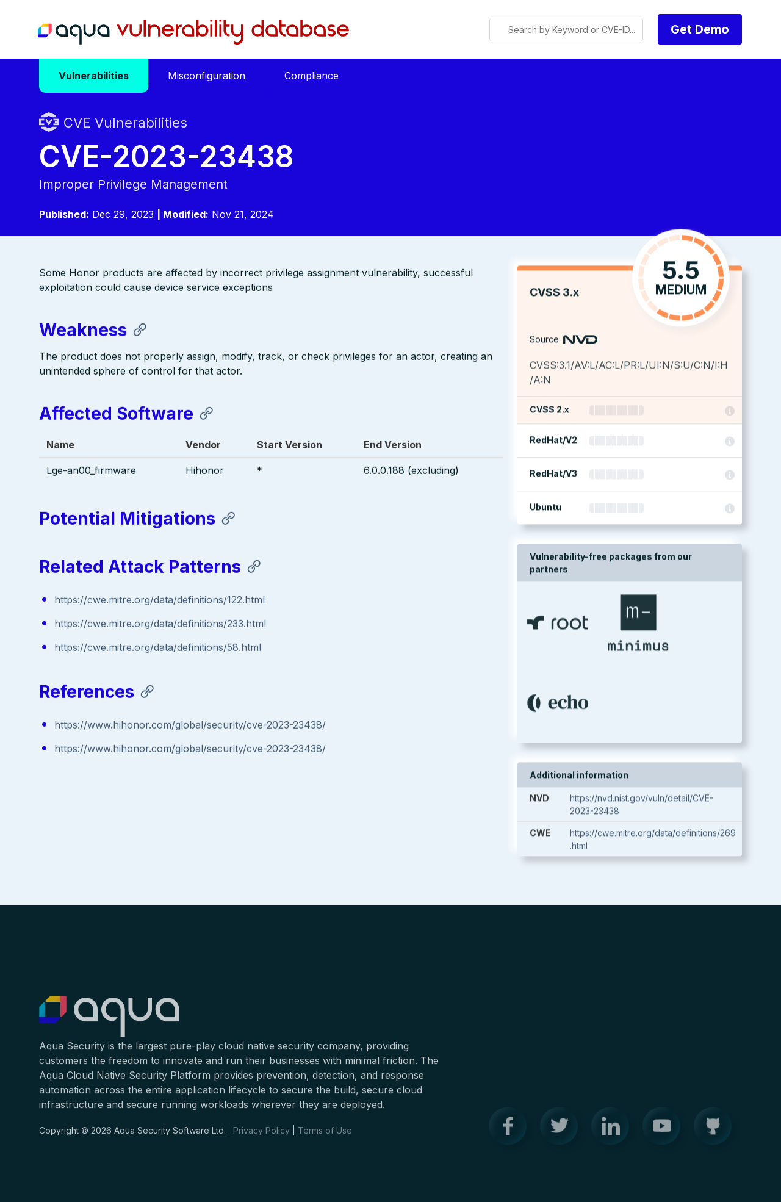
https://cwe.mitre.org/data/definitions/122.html (159, 601)
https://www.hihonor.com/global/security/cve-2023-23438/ (190, 726)
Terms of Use (325, 1137)
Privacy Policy (261, 1137)
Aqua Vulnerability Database (193, 32)
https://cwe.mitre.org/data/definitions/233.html (160, 625)
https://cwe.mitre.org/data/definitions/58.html (157, 648)
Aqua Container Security (109, 1023)
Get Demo (700, 29)
